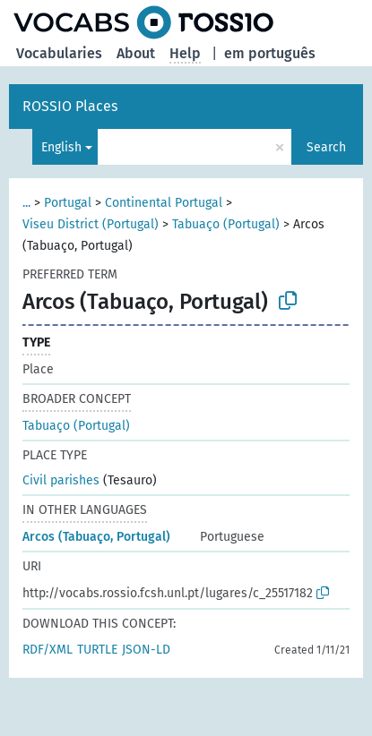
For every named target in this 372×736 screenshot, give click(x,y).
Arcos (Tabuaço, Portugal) (96, 536)
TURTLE (97, 649)
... (26, 202)
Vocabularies (59, 53)
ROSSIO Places (69, 106)
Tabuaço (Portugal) (226, 224)
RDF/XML (47, 649)
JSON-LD (146, 649)
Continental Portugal (163, 202)
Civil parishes (60, 480)
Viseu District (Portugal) (90, 224)
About (136, 53)
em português (270, 53)
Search (326, 147)
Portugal (67, 202)
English (61, 147)
